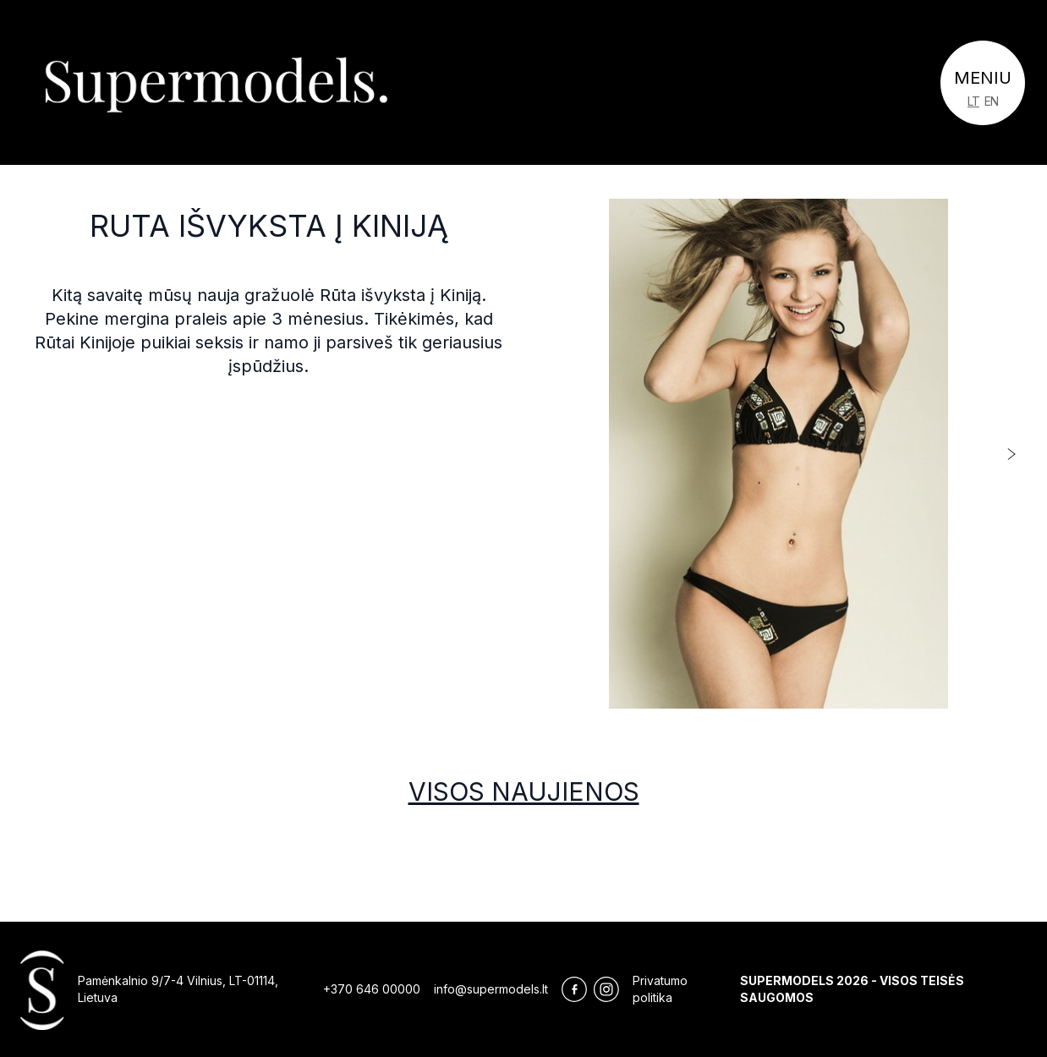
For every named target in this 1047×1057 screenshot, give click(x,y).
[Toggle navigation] (982, 83)
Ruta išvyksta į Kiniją (269, 225)
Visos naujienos (523, 791)
